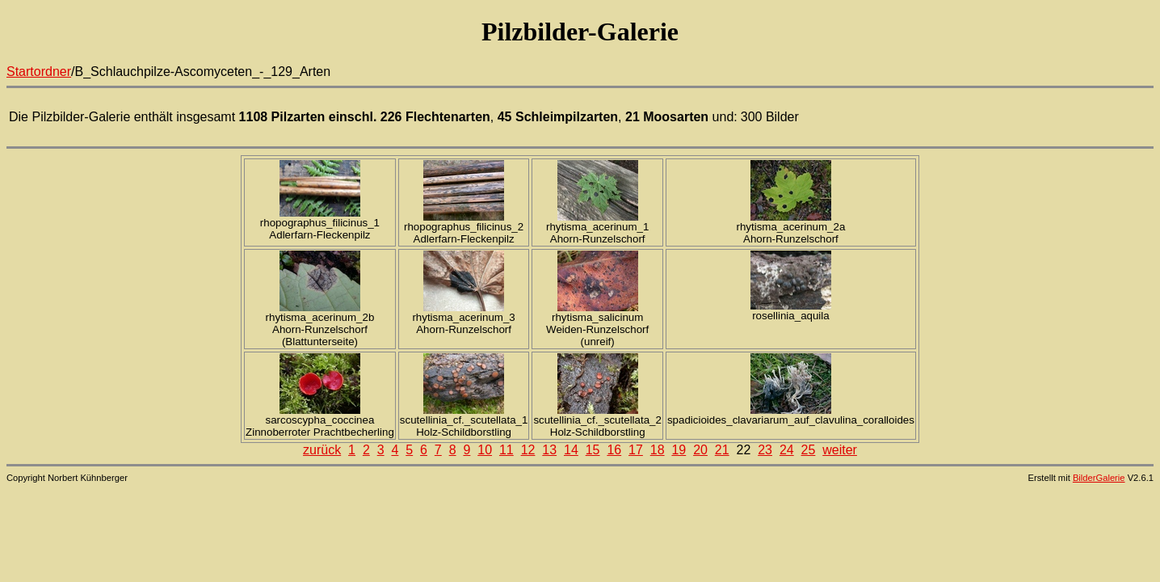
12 (528, 450)
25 (808, 450)
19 (678, 450)
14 (571, 450)
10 (484, 450)
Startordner (38, 71)
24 (787, 450)
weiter (839, 450)
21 (722, 450)
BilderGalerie (1099, 478)
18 (657, 450)
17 (635, 450)
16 (614, 450)
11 (506, 450)
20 (700, 450)
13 (549, 450)
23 (765, 450)
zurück (322, 450)
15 (593, 450)
